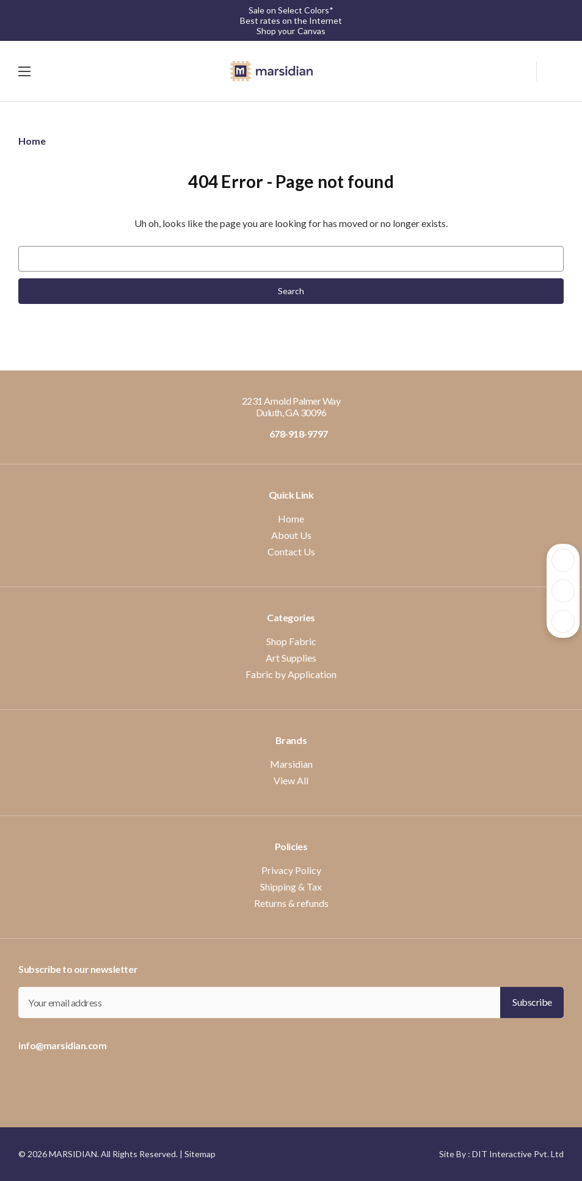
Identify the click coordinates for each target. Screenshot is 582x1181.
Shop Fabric (291, 641)
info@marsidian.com (62, 1045)
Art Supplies (291, 657)
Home (291, 518)
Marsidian (291, 764)
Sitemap (200, 1154)
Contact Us (291, 551)
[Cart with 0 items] (550, 71)
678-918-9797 (291, 433)
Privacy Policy (291, 870)
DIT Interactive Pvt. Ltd (518, 1154)
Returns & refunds (291, 903)
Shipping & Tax (291, 886)
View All (291, 780)
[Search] (524, 70)
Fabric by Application (291, 674)
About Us (291, 535)
